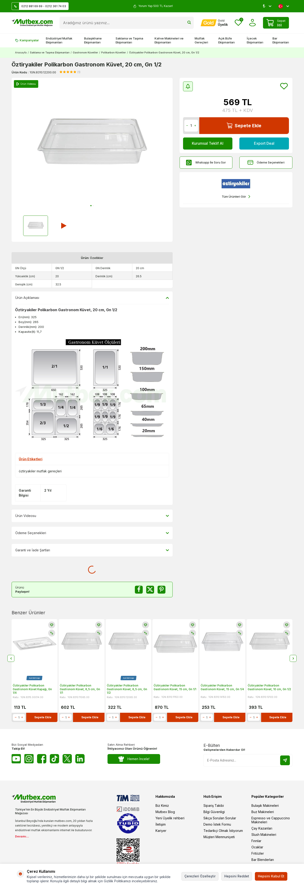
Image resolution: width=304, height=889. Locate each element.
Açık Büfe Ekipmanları (226, 40)
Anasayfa (21, 52)
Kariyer (160, 831)
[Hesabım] (214, 23)
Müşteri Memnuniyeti (219, 837)
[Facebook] (41, 758)
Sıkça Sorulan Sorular (219, 818)
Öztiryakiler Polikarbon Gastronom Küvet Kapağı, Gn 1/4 (32, 689)
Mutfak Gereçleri (201, 40)
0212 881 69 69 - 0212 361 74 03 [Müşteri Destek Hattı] (39, 6)
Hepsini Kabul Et (271, 876)
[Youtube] (16, 758)
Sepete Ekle (244, 125)
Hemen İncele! (133, 759)
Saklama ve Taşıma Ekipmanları (129, 40)
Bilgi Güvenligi (214, 812)
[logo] (32, 23)
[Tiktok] (54, 758)
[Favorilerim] (238, 22)
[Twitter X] (67, 758)
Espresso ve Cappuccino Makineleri (270, 820)
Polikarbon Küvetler (113, 52)
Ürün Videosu (92, 515)
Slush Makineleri (263, 835)
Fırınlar (256, 841)
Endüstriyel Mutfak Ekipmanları (59, 40)
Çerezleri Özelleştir (199, 876)
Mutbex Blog (165, 812)
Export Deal (264, 143)
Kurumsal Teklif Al (207, 143)
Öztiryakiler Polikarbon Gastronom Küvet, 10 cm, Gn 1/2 (269, 687)
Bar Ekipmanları (280, 40)
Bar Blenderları (262, 860)
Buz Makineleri (262, 812)
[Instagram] (29, 758)
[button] (91, 205)
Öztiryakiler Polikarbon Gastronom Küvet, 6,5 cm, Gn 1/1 (80, 689)
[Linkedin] (80, 758)
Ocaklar (257, 847)
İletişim (160, 824)
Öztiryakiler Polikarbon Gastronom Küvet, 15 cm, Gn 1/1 (175, 687)
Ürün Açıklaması (92, 297)
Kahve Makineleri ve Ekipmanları (169, 40)
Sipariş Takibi (213, 805)
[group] (92, 144)
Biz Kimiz (162, 805)
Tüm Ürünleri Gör (236, 196)
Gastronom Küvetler (85, 52)
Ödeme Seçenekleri (266, 162)
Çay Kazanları (261, 828)
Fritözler (257, 853)
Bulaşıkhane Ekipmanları (93, 40)
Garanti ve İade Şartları (92, 550)
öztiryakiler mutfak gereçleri (40, 471)
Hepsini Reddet (236, 876)
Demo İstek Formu (217, 824)
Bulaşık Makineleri (265, 805)
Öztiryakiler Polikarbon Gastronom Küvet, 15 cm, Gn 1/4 (222, 687)
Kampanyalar (27, 40)
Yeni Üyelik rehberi (169, 818)
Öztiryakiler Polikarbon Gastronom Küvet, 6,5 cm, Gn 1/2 (127, 689)
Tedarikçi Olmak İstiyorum (223, 831)
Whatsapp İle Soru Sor (206, 162)
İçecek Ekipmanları (255, 40)
